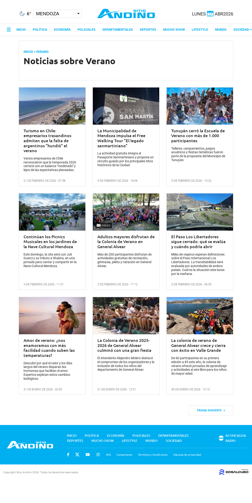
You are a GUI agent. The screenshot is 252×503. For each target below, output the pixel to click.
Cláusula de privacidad (187, 454)
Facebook (68, 454)
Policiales (87, 29)
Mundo (221, 29)
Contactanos (124, 454)
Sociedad (243, 29)
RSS (108, 454)
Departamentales (117, 29)
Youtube (87, 454)
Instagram (98, 454)
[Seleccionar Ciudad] (57, 14)
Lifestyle (200, 29)
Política (40, 29)
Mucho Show (174, 29)
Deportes (148, 29)
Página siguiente (211, 410)
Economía (62, 29)
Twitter (77, 454)
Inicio (21, 29)
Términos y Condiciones (153, 454)
